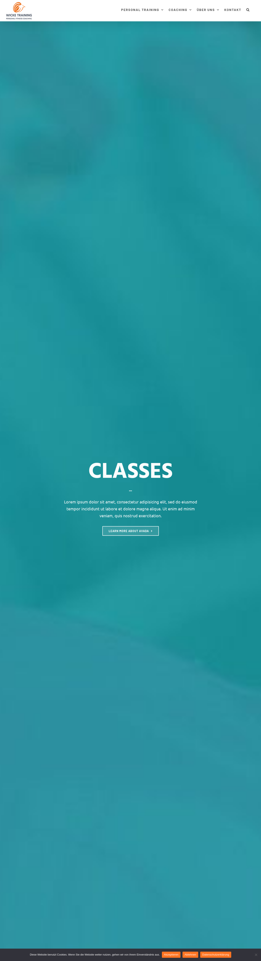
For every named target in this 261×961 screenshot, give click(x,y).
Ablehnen (190, 954)
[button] (248, 9)
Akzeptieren (171, 954)
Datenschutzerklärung (215, 954)
